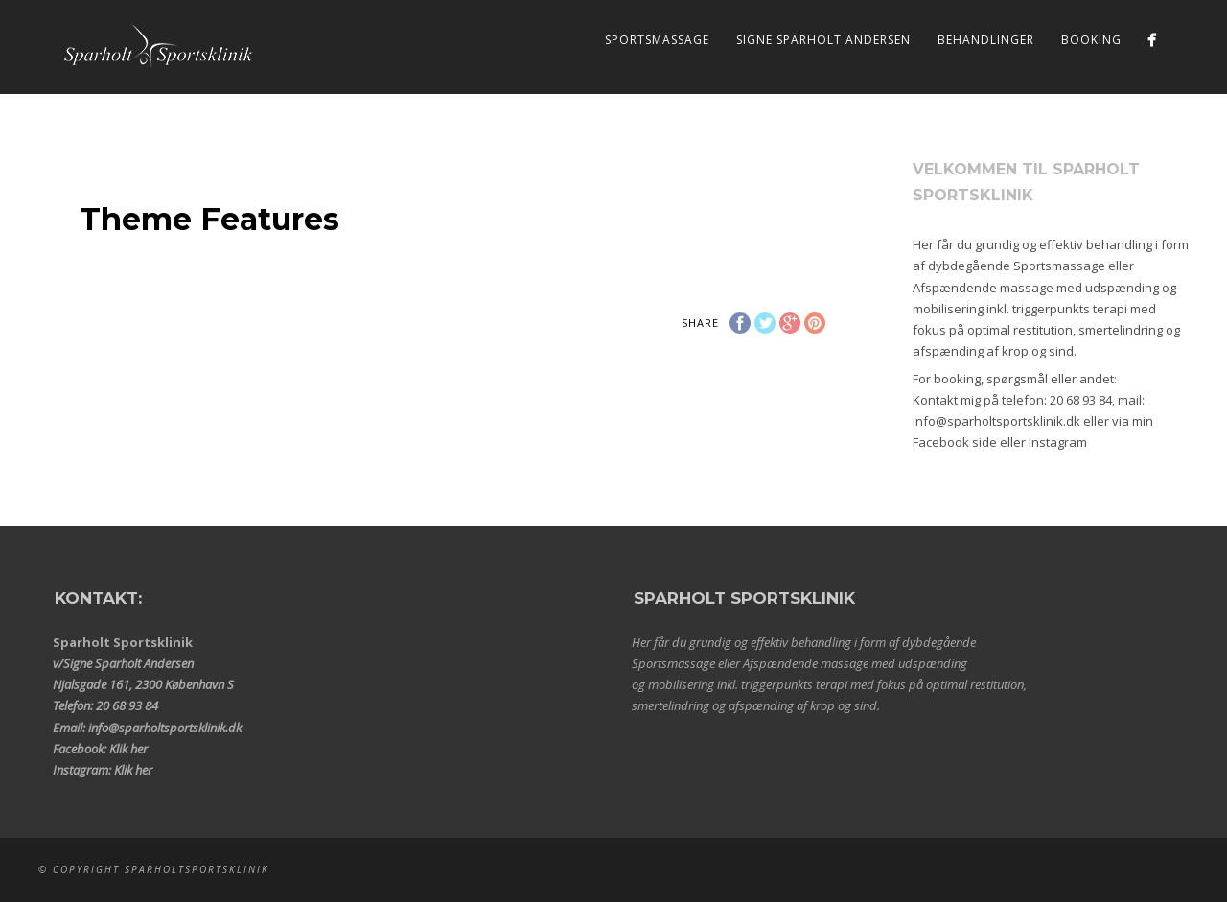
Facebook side (955, 442)
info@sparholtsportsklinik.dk (996, 420)
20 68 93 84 (1081, 399)
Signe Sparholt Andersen (823, 40)
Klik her (128, 748)
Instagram (1058, 442)
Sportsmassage (657, 40)
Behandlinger (986, 40)
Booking (1091, 40)
